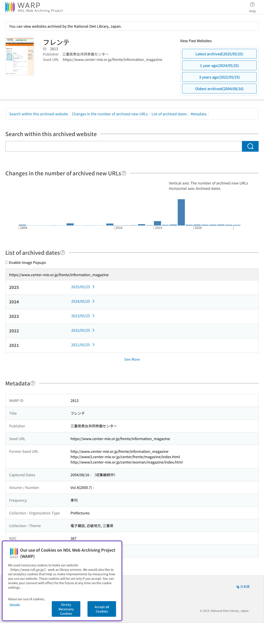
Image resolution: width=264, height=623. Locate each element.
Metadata (198, 113)
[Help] (124, 173)
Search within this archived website (38, 113)
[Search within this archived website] (123, 146)
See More (132, 359)
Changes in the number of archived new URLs (110, 113)
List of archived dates (169, 113)
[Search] (250, 146)
